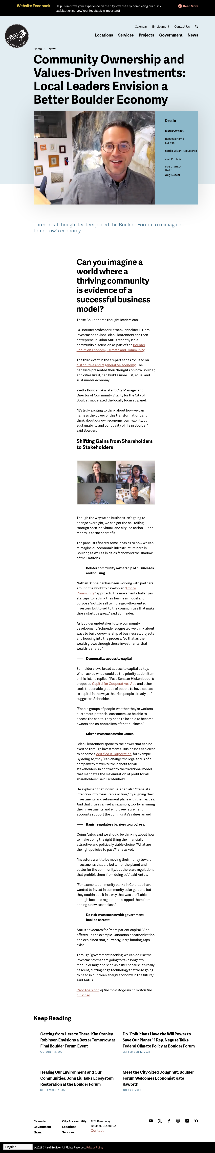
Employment (160, 26)
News (193, 35)
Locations (104, 35)
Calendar (141, 26)
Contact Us (182, 26)
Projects (146, 35)
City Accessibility (74, 1121)
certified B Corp (114, 754)
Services (126, 35)
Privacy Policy (94, 1147)
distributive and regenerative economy (106, 365)
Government (171, 35)
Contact (97, 1130)
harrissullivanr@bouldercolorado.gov (187, 151)
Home (38, 49)
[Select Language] (18, 1147)
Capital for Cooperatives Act (114, 683)
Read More (190, 6)
